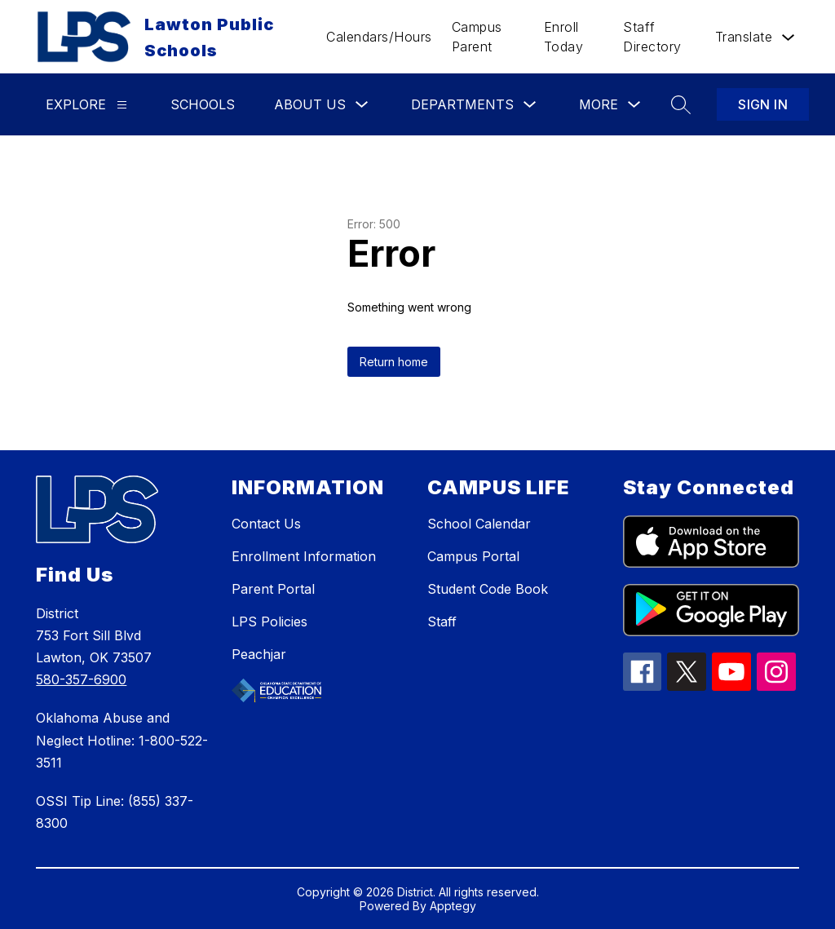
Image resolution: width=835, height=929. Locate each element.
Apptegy (453, 906)
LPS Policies (269, 621)
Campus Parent (477, 37)
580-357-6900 (81, 679)
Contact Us (266, 523)
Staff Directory (652, 37)
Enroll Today (564, 37)
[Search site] (681, 104)
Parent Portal (273, 589)
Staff (442, 621)
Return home (394, 362)
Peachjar (259, 654)
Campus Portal (473, 556)
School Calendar (479, 523)
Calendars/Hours (379, 37)
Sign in (763, 104)
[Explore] (122, 105)
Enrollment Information (304, 556)
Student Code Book (487, 589)
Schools (202, 104)
